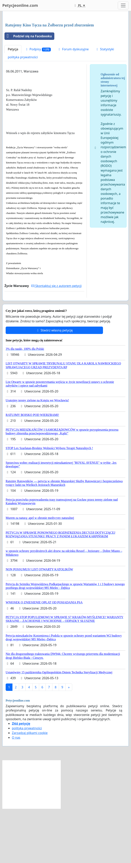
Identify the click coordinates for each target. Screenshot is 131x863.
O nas (16, 792)
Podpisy (38, 103)
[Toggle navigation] (123, 5)
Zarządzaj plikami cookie (29, 787)
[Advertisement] (65, 44)
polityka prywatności (23, 111)
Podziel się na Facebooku (28, 90)
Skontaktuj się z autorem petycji (56, 340)
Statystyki (104, 103)
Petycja (13, 103)
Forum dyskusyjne (73, 103)
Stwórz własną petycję (54, 385)
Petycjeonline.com (20, 5)
